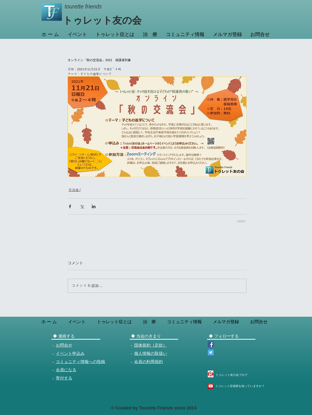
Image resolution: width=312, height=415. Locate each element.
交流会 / (75, 190)
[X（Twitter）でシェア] (82, 206)
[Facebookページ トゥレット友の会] (211, 344)
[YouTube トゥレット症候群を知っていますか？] (211, 386)
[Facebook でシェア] (70, 206)
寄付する (64, 378)
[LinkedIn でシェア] (93, 206)
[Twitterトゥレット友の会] (211, 352)
